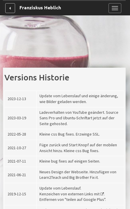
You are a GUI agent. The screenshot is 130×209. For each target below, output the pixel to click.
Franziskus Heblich (40, 7)
